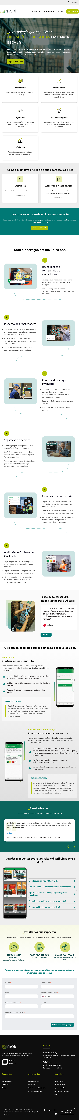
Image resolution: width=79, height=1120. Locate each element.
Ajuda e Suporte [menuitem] (60, 1088)
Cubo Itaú (12, 1063)
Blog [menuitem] (56, 1094)
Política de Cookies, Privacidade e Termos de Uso (18, 1109)
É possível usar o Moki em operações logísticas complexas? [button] (48, 894)
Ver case (46, 635)
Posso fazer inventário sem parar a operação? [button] (47, 901)
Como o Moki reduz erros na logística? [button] (44, 907)
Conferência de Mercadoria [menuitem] (37, 1088)
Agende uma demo (16, 62)
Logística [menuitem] (5, 1084)
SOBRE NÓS (48, 11)
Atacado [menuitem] (4, 1088)
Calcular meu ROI (39, 228)
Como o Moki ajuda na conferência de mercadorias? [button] (50, 887)
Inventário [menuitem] (31, 1084)
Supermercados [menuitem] (7, 1081)
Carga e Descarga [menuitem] (34, 1081)
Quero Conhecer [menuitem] (60, 1084)
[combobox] (57, 1006)
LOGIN (60, 11)
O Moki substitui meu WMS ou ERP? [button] (43, 881)
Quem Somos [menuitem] (59, 1081)
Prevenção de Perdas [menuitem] (35, 1091)
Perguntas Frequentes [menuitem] (62, 1091)
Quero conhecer (72, 11)
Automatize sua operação (62, 1025)
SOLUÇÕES (34, 11)
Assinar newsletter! (67, 1111)
